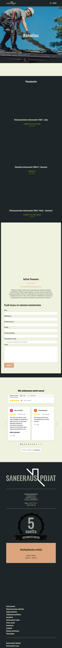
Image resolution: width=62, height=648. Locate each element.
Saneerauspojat (14, 635)
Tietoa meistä (10, 580)
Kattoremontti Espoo (12, 603)
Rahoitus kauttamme (12, 588)
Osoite (31, 285)
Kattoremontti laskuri (13, 577)
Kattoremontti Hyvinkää (13, 619)
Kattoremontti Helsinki (13, 600)
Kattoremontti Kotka (12, 622)
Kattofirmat (9, 582)
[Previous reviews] (5, 381)
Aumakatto (9, 574)
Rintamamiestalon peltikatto (15, 566)
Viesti (31, 310)
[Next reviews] (56, 381)
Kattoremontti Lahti (12, 608)
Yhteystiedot (10, 590)
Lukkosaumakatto (11, 569)
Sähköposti (31, 274)
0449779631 (31, 240)
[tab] (21, 401)
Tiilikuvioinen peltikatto (13, 571)
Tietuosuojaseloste (10, 640)
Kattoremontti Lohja (12, 616)
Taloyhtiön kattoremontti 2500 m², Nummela (31, 167)
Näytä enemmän (15, 389)
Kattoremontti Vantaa (13, 605)
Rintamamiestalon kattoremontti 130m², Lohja (31, 119)
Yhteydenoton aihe (31, 297)
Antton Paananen (31, 236)
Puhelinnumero (31, 280)
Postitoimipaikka (31, 291)
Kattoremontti (10, 563)
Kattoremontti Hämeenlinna (14, 611)
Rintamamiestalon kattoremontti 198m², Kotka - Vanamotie (30, 210)
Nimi (31, 268)
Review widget (26, 407)
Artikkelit (9, 585)
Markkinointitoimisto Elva (23, 645)
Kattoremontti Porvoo (13, 614)
